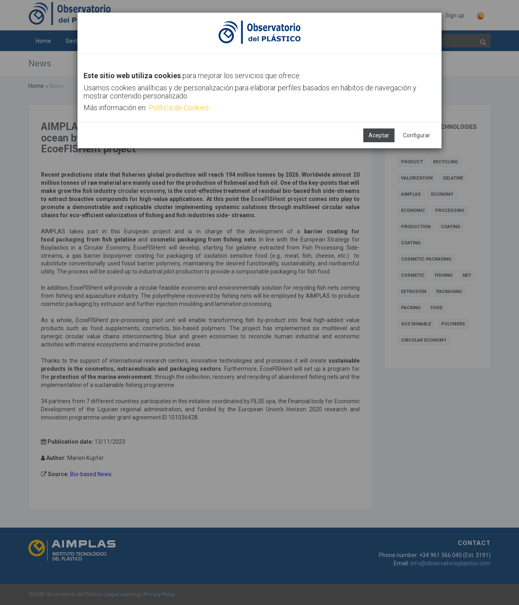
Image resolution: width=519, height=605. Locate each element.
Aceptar (379, 135)
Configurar (416, 135)
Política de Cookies (178, 107)
